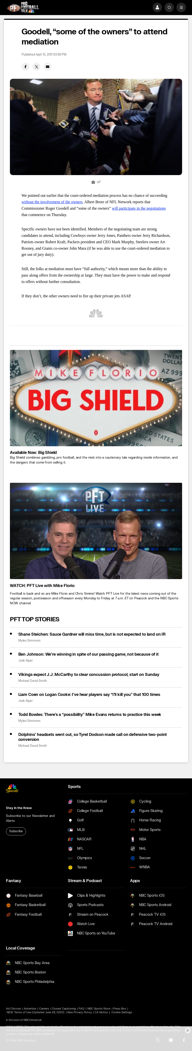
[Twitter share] (36, 67)
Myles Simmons (29, 641)
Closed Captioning (64, 1009)
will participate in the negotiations (139, 208)
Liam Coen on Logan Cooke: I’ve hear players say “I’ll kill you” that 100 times (89, 694)
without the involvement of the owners (52, 202)
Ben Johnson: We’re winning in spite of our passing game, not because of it (88, 654)
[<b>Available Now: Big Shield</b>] (96, 398)
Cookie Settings (121, 1012)
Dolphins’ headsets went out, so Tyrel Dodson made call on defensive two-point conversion (92, 737)
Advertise (30, 1009)
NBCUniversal (32, 1020)
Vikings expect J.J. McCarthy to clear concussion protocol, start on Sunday (88, 674)
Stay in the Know (19, 808)
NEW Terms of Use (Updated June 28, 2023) (35, 1012)
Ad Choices (13, 1009)
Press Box (119, 1009)
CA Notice (101, 1012)
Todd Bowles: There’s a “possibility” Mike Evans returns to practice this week (90, 714)
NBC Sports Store (98, 1009)
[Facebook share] (25, 67)
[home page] (23, 7)
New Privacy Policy (79, 1012)
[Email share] (48, 67)
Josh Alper (25, 661)
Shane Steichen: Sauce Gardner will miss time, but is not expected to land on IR (91, 634)
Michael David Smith (32, 681)
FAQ (81, 1009)
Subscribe (16, 831)
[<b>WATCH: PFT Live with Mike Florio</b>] (96, 531)
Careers (44, 1009)
